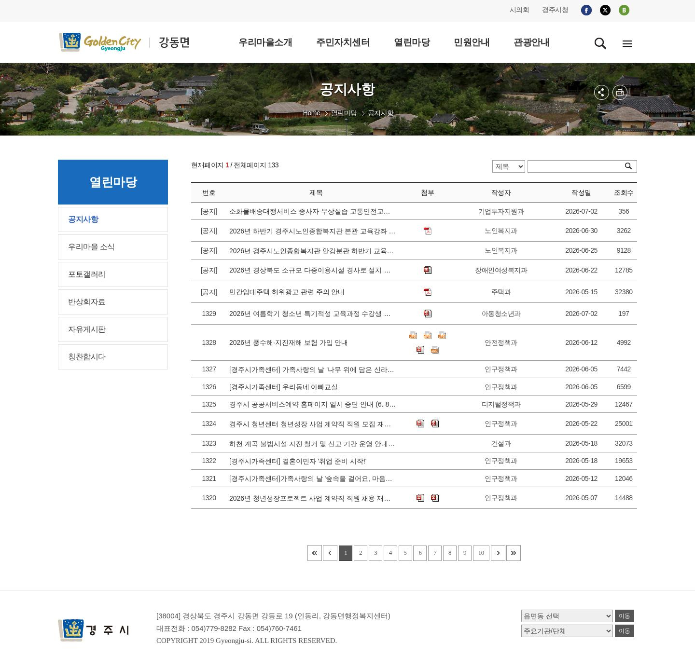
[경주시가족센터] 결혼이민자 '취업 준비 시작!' (299, 461)
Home (311, 113)
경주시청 (555, 10)
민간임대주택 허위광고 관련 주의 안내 (288, 292)
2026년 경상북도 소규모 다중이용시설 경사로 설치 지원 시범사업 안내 (312, 270)
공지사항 (381, 113)
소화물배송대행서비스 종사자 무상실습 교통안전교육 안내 (312, 211)
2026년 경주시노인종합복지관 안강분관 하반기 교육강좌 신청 (312, 251)
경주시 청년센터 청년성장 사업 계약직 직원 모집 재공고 (312, 424)
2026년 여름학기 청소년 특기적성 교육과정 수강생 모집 (312, 313)
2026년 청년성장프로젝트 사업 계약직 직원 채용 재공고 (312, 498)
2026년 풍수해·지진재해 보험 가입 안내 (290, 342)
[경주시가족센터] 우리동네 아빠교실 (285, 387)
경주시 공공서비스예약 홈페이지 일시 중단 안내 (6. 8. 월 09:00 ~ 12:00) (312, 404)
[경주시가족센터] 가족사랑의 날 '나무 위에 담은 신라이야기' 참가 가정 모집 (312, 369)
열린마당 (344, 113)
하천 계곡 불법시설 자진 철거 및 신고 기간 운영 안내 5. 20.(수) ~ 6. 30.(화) (312, 444)
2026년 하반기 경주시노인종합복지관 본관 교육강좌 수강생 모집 (312, 231)
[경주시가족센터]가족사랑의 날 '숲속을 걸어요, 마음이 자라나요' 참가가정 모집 (312, 478)
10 (481, 552)
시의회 (519, 10)
